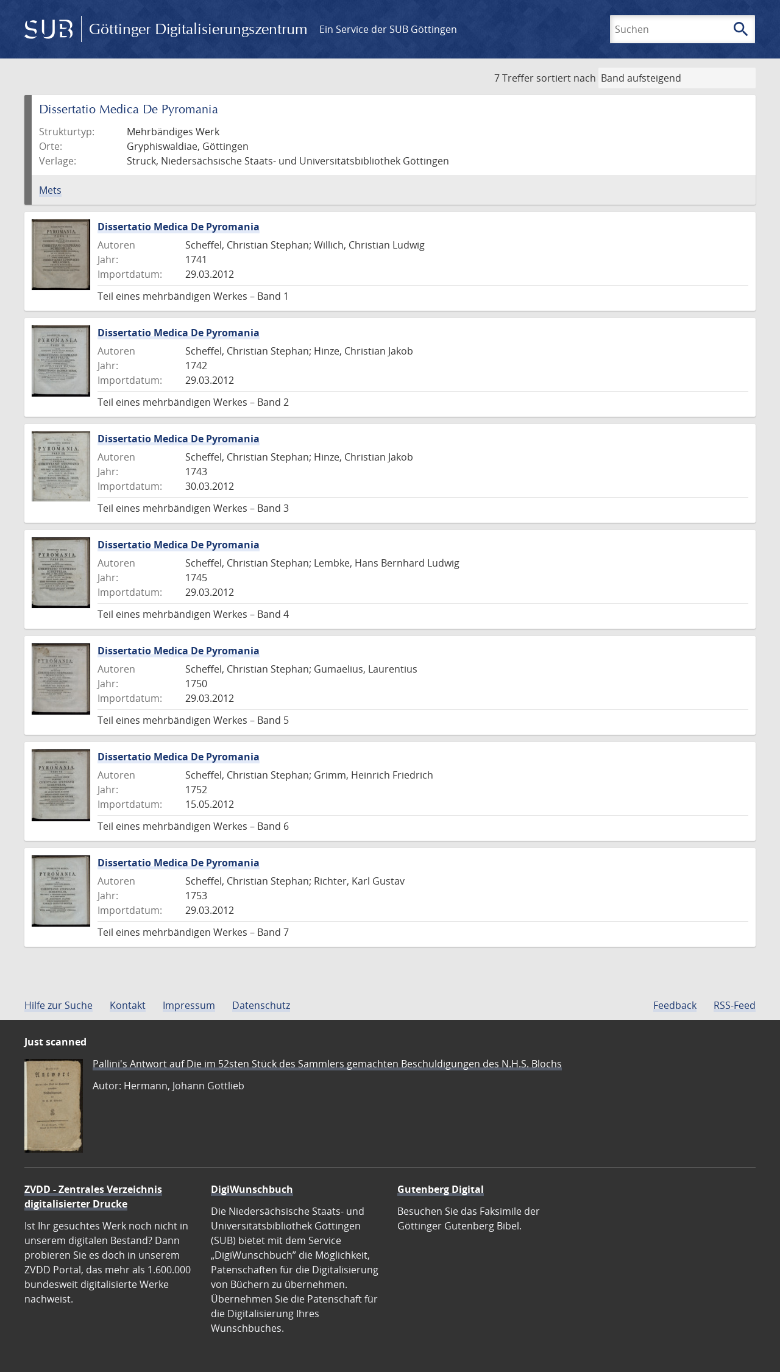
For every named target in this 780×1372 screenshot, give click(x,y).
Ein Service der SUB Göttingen (388, 29)
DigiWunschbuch (252, 1189)
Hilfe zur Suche (58, 1005)
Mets (50, 190)
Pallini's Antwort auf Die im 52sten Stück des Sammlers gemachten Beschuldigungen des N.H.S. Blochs (327, 1063)
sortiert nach (566, 78)
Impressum (189, 1005)
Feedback (675, 1005)
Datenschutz (261, 1005)
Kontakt (128, 1005)
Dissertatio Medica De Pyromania (179, 226)
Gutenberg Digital (440, 1189)
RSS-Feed (735, 1005)
